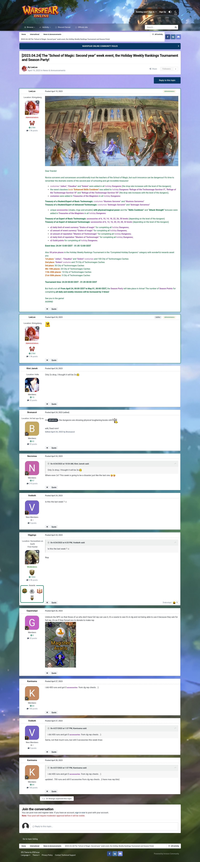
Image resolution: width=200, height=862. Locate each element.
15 (35, 400)
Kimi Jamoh (34, 371)
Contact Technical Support (66, 858)
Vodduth (35, 498)
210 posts (34, 486)
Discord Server (64, 29)
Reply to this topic (165, 82)
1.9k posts (34, 133)
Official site (82, 29)
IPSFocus (36, 855)
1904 (35, 580)
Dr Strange (56, 801)
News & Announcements (58, 72)
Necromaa (35, 459)
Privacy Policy (48, 858)
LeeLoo (37, 69)
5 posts (34, 526)
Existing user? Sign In (145, 12)
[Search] (152, 29)
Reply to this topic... (46, 829)
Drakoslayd (165, 605)
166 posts (34, 711)
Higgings (35, 538)
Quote (56, 312)
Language (26, 858)
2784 (35, 130)
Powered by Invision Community (165, 857)
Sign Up (162, 13)
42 (35, 444)
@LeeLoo (55, 423)
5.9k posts (34, 583)
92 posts (35, 447)
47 (35, 483)
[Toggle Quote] (51, 467)
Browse (30, 29)
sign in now (84, 815)
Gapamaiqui (34, 613)
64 (35, 709)
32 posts (35, 403)
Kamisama (35, 684)
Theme (36, 858)
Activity (45, 29)
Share (150, 71)
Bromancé (35, 415)
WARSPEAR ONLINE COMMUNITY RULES (100, 48)
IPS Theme (26, 855)
